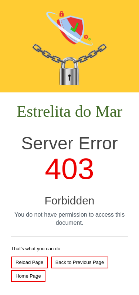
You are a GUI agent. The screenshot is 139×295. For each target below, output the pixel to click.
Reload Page (29, 262)
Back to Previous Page (79, 262)
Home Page (28, 276)
